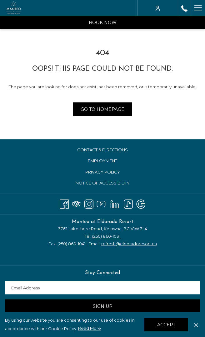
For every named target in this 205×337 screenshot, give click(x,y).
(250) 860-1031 (106, 236)
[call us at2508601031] (184, 8)
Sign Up (102, 306)
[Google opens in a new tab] (140, 203)
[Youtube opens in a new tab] (101, 203)
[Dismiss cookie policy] (196, 324)
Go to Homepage (102, 109)
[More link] (198, 8)
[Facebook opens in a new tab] (64, 203)
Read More (89, 328)
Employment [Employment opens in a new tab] (110, 161)
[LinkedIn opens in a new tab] (115, 203)
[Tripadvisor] (76, 203)
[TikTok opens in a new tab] (128, 203)
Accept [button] (166, 325)
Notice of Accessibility (103, 182)
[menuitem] (102, 150)
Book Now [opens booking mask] (103, 22)
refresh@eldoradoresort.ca (129, 243)
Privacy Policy (102, 171)
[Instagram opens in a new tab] (88, 203)
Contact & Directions (102, 149)
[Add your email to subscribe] (102, 287)
